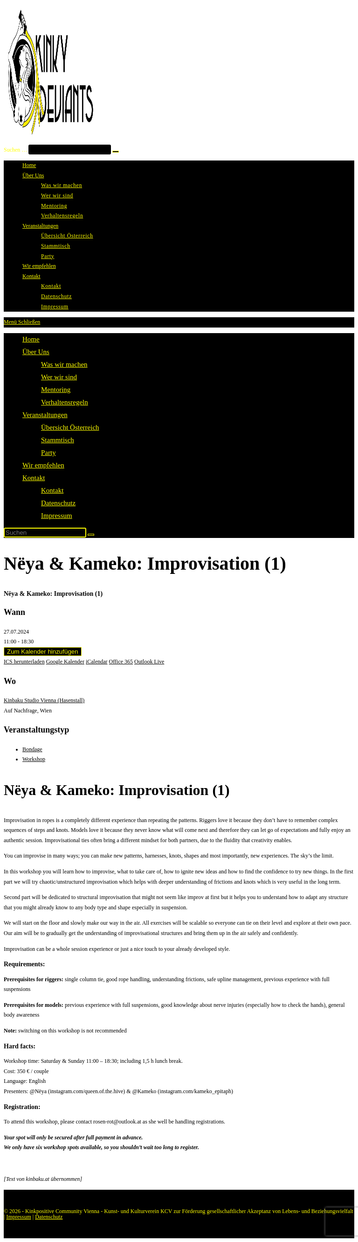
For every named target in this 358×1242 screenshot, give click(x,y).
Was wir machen (64, 364)
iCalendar (97, 661)
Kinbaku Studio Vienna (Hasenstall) (44, 700)
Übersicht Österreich (70, 427)
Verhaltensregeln (64, 402)
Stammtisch (57, 440)
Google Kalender (65, 661)
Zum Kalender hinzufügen (42, 651)
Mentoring (55, 389)
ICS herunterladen (24, 661)
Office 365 (121, 661)
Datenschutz (58, 503)
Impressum (56, 515)
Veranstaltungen (45, 415)
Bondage (32, 749)
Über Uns (35, 352)
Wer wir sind (59, 377)
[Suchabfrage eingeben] (45, 532)
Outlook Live (149, 661)
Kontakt (33, 477)
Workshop (33, 759)
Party (48, 452)
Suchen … (15, 150)
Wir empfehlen (43, 465)
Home (31, 339)
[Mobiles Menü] (22, 322)
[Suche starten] (91, 535)
